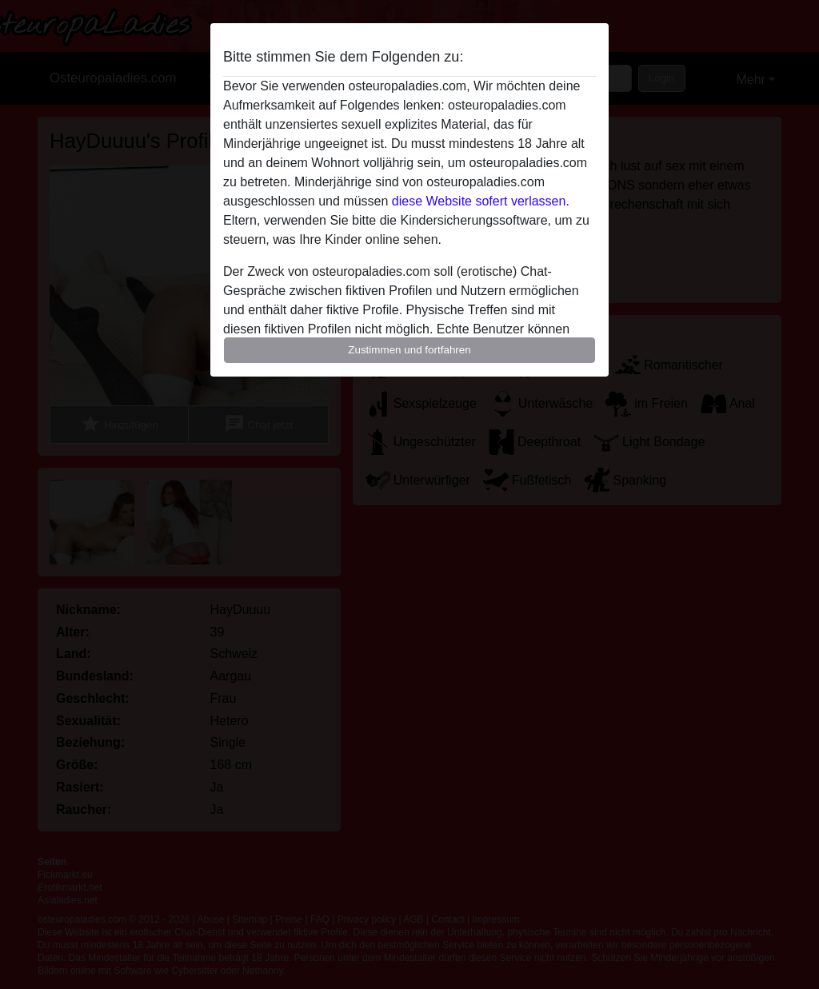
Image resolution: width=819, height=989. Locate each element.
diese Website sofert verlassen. (480, 201)
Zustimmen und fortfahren (409, 350)
